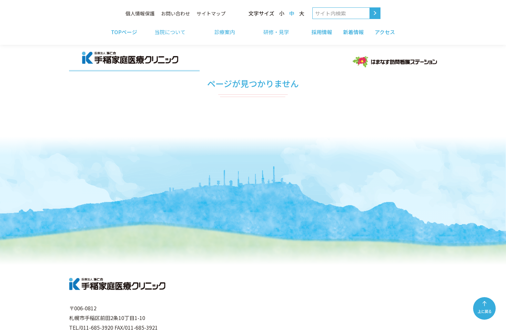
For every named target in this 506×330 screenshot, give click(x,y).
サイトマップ (211, 13)
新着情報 (353, 32)
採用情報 (321, 32)
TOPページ (124, 32)
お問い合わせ (175, 13)
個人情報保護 (140, 13)
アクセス (385, 32)
